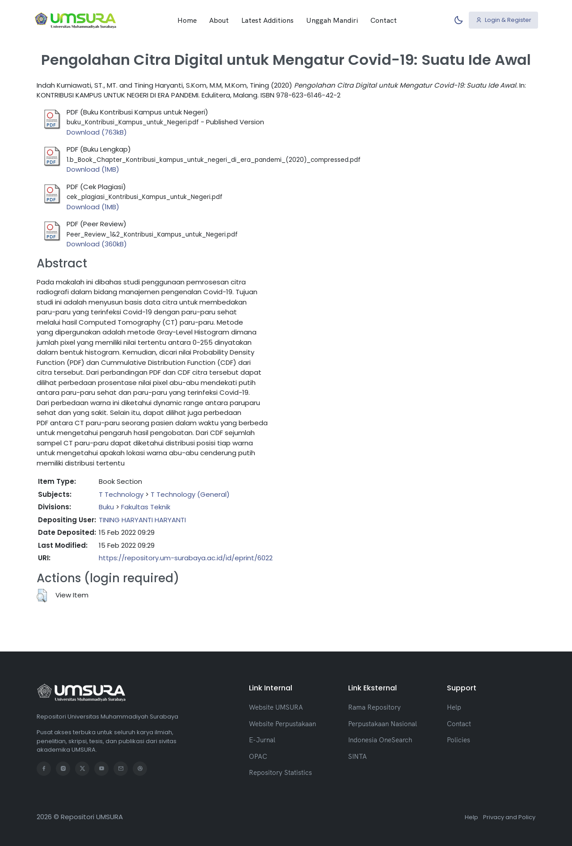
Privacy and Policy (509, 817)
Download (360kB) (97, 244)
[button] (42, 595)
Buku (106, 507)
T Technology (121, 494)
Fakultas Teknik (145, 507)
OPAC (258, 756)
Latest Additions (267, 20)
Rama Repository (374, 707)
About (219, 20)
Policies (458, 740)
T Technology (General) (190, 494)
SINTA (357, 756)
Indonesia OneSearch (380, 740)
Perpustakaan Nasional (382, 723)
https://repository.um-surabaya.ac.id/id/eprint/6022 (186, 558)
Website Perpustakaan (282, 723)
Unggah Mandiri (332, 20)
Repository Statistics (280, 772)
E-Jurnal (262, 740)
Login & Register (503, 20)
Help (454, 707)
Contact (383, 20)
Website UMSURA (276, 707)
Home (187, 20)
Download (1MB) (93, 169)
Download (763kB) (97, 132)
